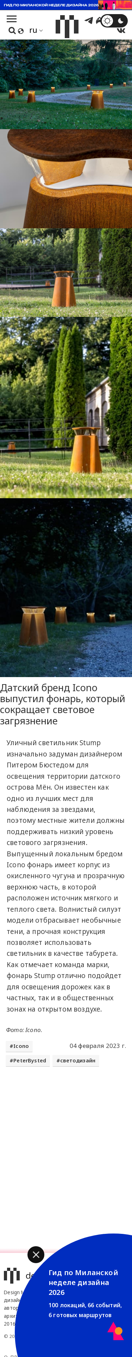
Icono (21, 1046)
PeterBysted (29, 1060)
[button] (35, 1254)
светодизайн (77, 1060)
